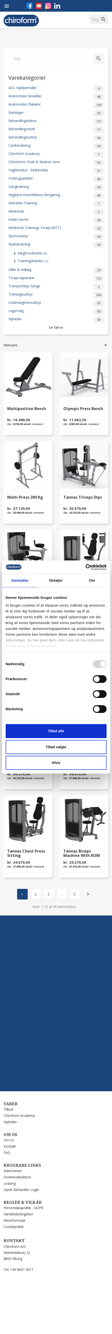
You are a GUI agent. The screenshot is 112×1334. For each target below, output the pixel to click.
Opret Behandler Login (21, 1189)
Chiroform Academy (56, 154)
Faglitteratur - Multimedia (56, 171)
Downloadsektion (17, 1177)
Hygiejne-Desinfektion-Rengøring (56, 195)
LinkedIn (57, 6)
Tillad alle (56, 731)
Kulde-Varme (56, 220)
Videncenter (13, 1170)
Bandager (56, 113)
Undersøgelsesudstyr (56, 303)
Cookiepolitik (14, 1226)
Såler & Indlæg (56, 270)
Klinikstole (56, 212)
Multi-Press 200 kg (25, 497)
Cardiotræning (56, 146)
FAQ (7, 1152)
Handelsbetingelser (18, 1214)
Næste (88, 894)
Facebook (29, 6)
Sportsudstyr (56, 237)
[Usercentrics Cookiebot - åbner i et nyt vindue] (85, 567)
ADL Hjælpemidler (56, 88)
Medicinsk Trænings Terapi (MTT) (56, 228)
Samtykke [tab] (19, 580)
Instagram (48, 6)
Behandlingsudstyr (56, 138)
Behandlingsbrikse (56, 121)
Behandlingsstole (56, 130)
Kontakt (10, 1146)
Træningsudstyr (56, 295)
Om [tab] (92, 580)
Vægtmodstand (32, 253)
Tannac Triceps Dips (82, 497)
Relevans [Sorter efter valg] (56, 345)
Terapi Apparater (56, 278)
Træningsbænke (33, 261)
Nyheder (56, 320)
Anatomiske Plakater (56, 105)
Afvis (56, 763)
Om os (9, 1140)
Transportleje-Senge (56, 287)
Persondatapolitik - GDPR (23, 1207)
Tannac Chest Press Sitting (26, 853)
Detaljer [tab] (56, 580)
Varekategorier (27, 77)
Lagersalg (56, 311)
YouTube (39, 6)
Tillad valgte (56, 747)
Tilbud (8, 1109)
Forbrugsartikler (56, 179)
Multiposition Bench (26, 409)
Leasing (10, 1183)
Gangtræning (56, 187)
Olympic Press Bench (83, 409)
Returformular (15, 1220)
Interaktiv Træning (56, 204)
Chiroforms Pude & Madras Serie (56, 163)
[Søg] (56, 58)
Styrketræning (56, 245)
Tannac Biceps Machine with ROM (81, 853)
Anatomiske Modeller (56, 97)
